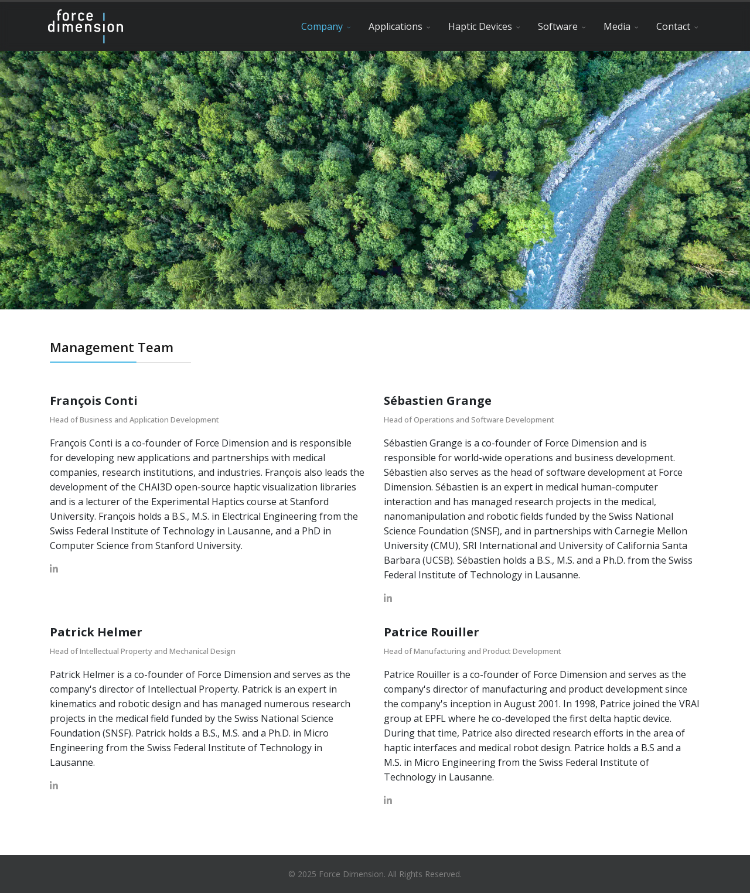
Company (322, 26)
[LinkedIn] (54, 569)
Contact (673, 26)
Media (617, 26)
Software (558, 26)
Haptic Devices (480, 26)
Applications (395, 26)
